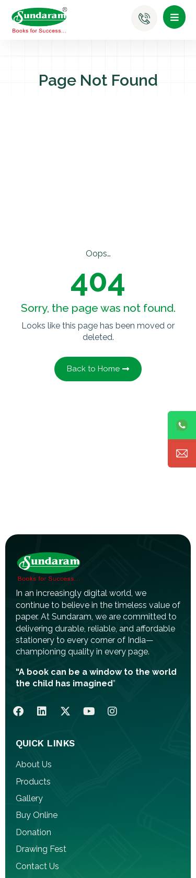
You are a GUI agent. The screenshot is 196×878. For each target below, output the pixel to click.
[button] (174, 17)
